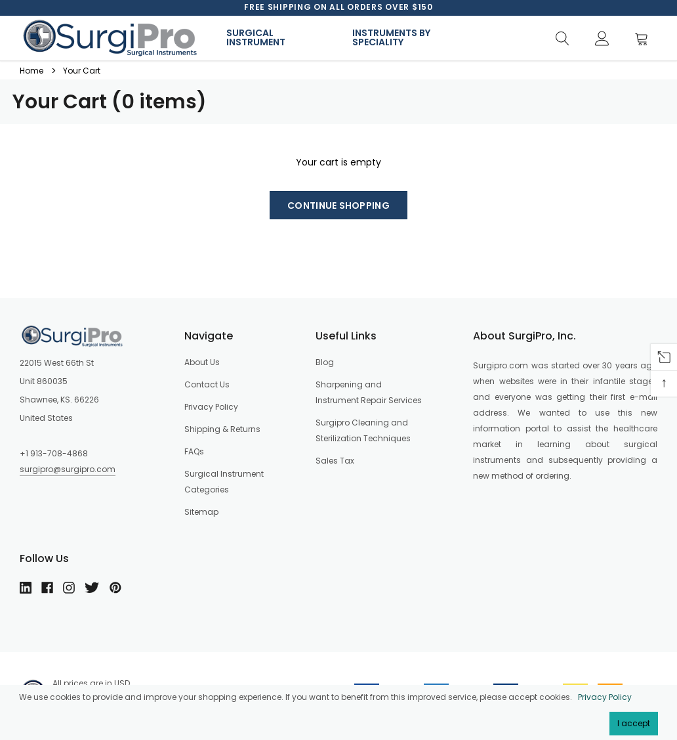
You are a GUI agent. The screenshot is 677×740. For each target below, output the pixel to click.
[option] (338, 7)
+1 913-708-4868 (54, 453)
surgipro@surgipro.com (67, 469)
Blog (325, 362)
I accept (633, 723)
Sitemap (201, 511)
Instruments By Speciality (391, 37)
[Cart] (645, 39)
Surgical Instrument (255, 37)
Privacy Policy (605, 697)
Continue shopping (338, 205)
